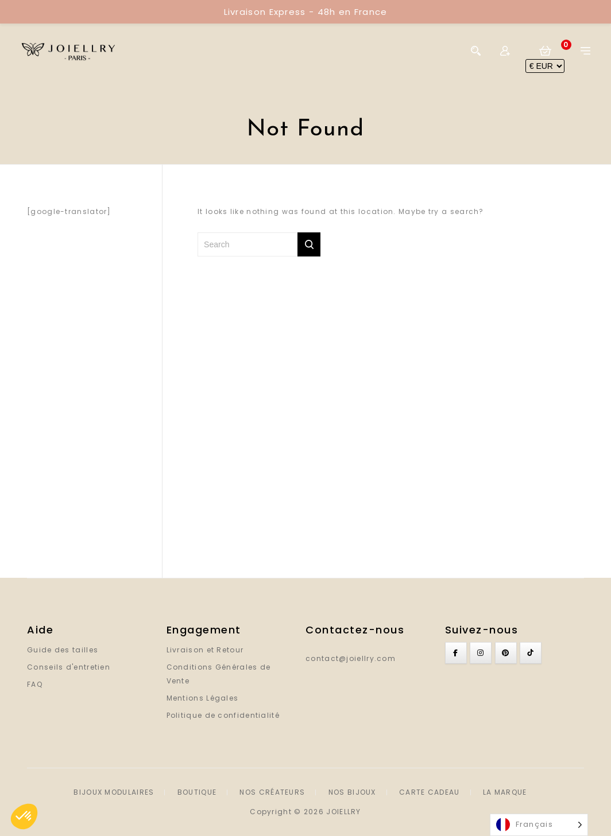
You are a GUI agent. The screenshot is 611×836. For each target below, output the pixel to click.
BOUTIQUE (196, 792)
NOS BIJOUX (352, 792)
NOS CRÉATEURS (272, 792)
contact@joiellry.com (351, 658)
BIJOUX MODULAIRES (114, 792)
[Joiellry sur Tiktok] (531, 653)
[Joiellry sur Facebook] (456, 653)
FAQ (34, 684)
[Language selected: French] (539, 825)
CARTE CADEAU (429, 792)
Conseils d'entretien (68, 667)
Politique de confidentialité (223, 715)
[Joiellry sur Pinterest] (506, 653)
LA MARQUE (505, 792)
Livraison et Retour (205, 650)
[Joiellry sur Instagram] (481, 653)
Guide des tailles (62, 650)
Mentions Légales (203, 698)
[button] (24, 816)
